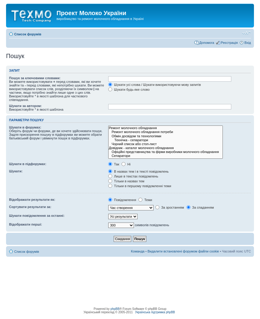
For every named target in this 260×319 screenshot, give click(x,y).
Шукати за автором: (25, 106)
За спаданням (200, 207)
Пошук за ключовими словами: (34, 78)
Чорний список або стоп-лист (165, 144)
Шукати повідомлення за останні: (36, 215)
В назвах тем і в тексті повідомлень (138, 171)
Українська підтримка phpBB (155, 312)
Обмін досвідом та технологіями (165, 136)
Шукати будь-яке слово (129, 89)
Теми (145, 200)
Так (113, 164)
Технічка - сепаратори (165, 140)
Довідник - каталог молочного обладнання (165, 148)
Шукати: (16, 171)
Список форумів (27, 34)
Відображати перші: (25, 224)
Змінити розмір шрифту (246, 33)
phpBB (114, 309)
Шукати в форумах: (25, 127)
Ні (126, 164)
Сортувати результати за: (30, 207)
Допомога (206, 42)
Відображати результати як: (32, 199)
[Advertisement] (130, 270)
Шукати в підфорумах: (27, 164)
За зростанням (169, 207)
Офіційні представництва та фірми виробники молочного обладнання (165, 152)
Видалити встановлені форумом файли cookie (183, 251)
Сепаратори (165, 156)
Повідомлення (122, 200)
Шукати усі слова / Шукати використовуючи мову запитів (154, 84)
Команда (138, 251)
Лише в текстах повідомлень (133, 176)
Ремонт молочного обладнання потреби (165, 132)
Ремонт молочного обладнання (165, 128)
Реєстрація (229, 42)
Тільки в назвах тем (126, 181)
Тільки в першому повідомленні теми (139, 186)
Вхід (247, 42)
